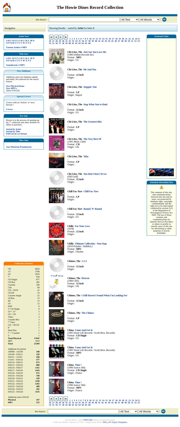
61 (73, 43)
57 (60, 43)
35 (79, 41)
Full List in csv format (16, 134)
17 (113, 39)
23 (133, 39)
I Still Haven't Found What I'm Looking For (104, 295)
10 (90, 39)
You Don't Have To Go (95, 174)
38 (89, 41)
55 (53, 43)
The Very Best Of (92, 139)
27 (53, 41)
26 (50, 41)
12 (97, 39)
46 (116, 41)
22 (129, 39)
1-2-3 (84, 261)
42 (103, 41)
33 (73, 41)
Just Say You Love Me (94, 52)
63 (79, 43)
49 (126, 41)
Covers (9, 109)
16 (110, 39)
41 (99, 41)
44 (109, 41)
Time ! (78, 365)
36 (83, 41)
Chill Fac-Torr (91, 191)
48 (122, 41)
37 (86, 41)
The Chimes (88, 313)
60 (70, 43)
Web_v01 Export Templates (115, 422)
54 (50, 43)
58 (63, 43)
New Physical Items (15, 86)
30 (63, 41)
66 (89, 43)
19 (120, 39)
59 (66, 43)
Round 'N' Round (93, 209)
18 (116, 39)
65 (86, 43)
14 (103, 39)
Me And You (89, 69)
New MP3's (11, 88)
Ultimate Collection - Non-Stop (91, 243)
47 (119, 41)
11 (93, 39)
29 (60, 41)
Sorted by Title (13, 131)
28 (56, 41)
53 (139, 41)
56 (56, 43)
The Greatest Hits (92, 121)
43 (106, 41)
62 (76, 43)
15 (106, 39)
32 (70, 41)
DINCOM (87, 420)
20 (123, 39)
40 (96, 41)
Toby (86, 156)
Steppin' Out (90, 87)
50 (129, 41)
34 (76, 41)
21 (126, 39)
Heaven (85, 278)
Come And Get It (83, 330)
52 (135, 41)
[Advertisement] (161, 102)
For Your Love (82, 226)
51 (132, 41)
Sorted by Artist (13, 129)
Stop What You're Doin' (95, 104)
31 (66, 41)
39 (93, 41)
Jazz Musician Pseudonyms (19, 147)
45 (112, 41)
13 (100, 39)
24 (136, 39)
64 (83, 43)
